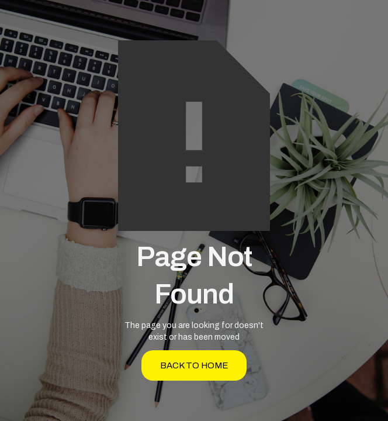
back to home (194, 365)
